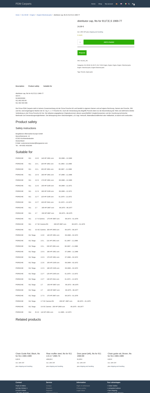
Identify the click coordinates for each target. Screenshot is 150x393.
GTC (47, 391)
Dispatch (49, 384)
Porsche (83, 72)
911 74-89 (100, 65)
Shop (100, 4)
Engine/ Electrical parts (44, 15)
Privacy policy (81, 384)
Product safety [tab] (33, 82)
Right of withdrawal (83, 381)
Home (93, 4)
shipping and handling (96, 32)
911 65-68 (25, 15)
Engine (32, 15)
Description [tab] (20, 82)
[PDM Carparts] (23, 4)
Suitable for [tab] (47, 82)
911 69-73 (93, 65)
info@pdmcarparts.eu (23, 391)
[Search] (129, 4)
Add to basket (109, 42)
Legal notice (81, 386)
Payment (49, 386)
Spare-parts (89, 72)
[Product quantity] (80, 42)
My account (109, 4)
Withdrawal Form (52, 388)
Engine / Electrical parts (124, 65)
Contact (49, 381)
